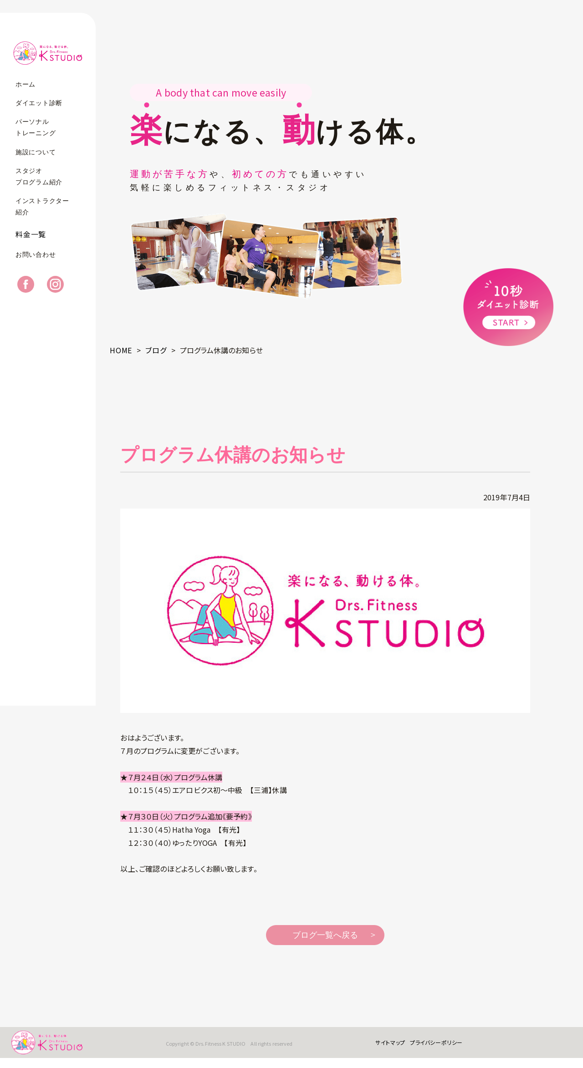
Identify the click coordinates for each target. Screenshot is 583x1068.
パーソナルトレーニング (35, 127)
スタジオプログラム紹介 (38, 177)
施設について (35, 152)
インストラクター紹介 (42, 207)
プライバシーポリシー (429, 1047)
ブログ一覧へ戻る (325, 935)
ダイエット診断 (38, 103)
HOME (121, 350)
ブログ (155, 350)
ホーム (25, 84)
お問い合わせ (35, 263)
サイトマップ (383, 1047)
